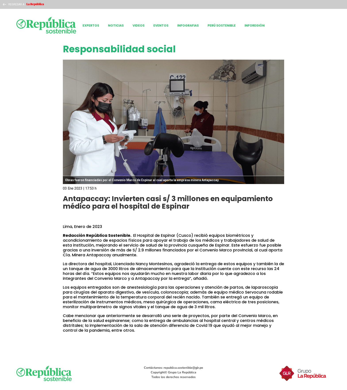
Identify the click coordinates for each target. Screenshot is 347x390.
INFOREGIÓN (255, 25)
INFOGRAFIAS (188, 25)
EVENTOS (160, 25)
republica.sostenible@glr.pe (183, 368)
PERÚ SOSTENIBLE (222, 25)
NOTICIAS (116, 25)
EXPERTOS (91, 25)
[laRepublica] (46, 25)
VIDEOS (139, 25)
